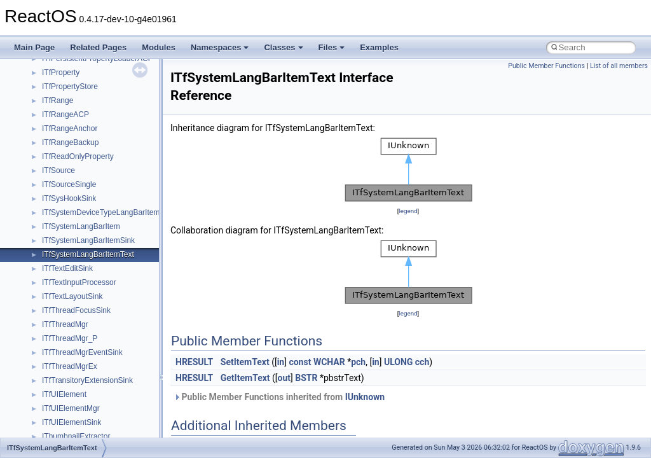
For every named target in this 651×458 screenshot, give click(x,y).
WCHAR (329, 362)
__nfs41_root (64, 429)
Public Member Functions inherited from (279, 397)
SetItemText (245, 362)
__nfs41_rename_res (78, 401)
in (281, 362)
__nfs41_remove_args (80, 359)
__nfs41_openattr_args (81, 135)
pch (358, 362)
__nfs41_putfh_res (73, 191)
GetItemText (245, 378)
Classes (283, 47)
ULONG (398, 362)
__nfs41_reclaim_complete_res (95, 345)
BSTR (306, 378)
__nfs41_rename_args (80, 387)
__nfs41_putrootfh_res (80, 205)
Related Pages (98, 47)
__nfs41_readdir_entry (80, 289)
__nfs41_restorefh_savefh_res (93, 415)
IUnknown (365, 397)
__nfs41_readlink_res (78, 331)
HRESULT (194, 362)
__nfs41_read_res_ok (79, 247)
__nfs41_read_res (73, 233)
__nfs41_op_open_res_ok (86, 107)
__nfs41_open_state (76, 121)
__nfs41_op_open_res (80, 93)
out (284, 378)
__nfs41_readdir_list (76, 303)
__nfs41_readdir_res (77, 317)
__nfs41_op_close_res (80, 65)
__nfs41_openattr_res (79, 149)
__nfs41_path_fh (70, 163)
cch (422, 362)
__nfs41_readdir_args (79, 261)
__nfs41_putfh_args (75, 177)
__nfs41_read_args (74, 219)
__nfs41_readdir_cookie (82, 275)
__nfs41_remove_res (78, 373)
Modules (158, 47)
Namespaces (220, 47)
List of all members (619, 66)
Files (332, 47)
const (300, 362)
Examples (379, 47)
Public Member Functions (546, 66)
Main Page (34, 47)
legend (408, 210)
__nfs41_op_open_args (82, 79)
